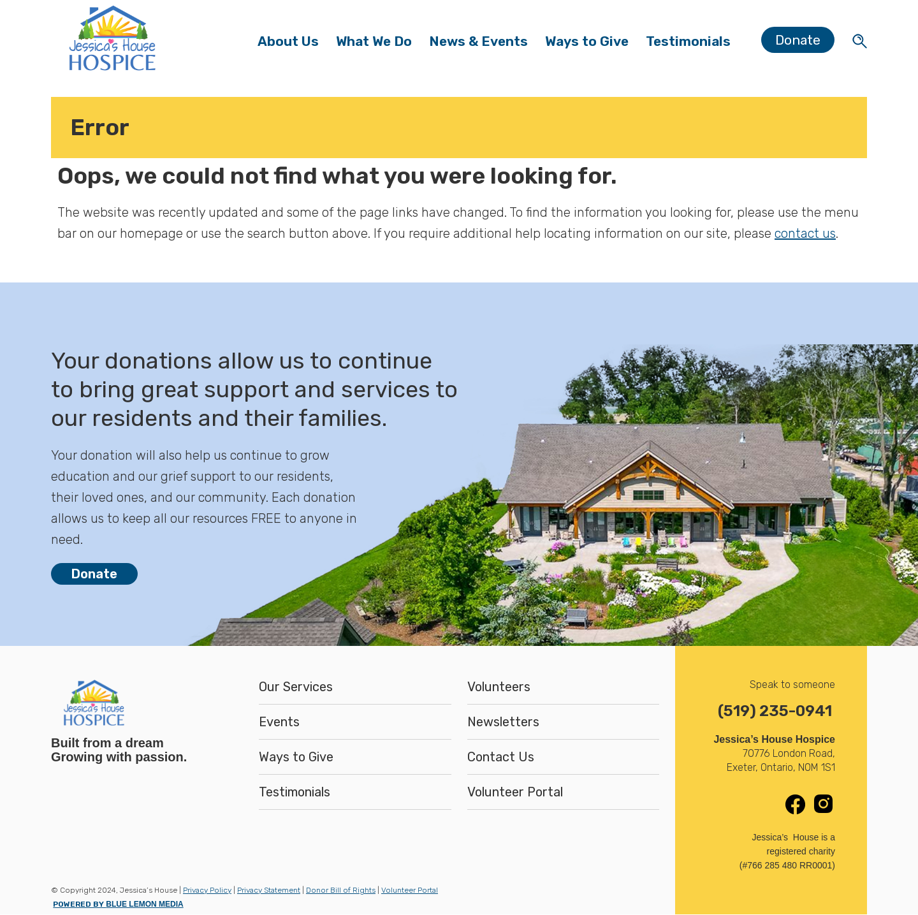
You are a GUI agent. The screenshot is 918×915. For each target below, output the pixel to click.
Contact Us (500, 757)
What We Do (378, 44)
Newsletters (503, 721)
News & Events (482, 44)
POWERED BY (118, 904)
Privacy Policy (207, 890)
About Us (292, 44)
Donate (797, 40)
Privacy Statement (268, 890)
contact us (805, 233)
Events (279, 721)
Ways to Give (587, 44)
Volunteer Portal (515, 792)
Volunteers (498, 686)
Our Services (296, 686)
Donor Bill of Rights (340, 890)
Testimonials (688, 41)
